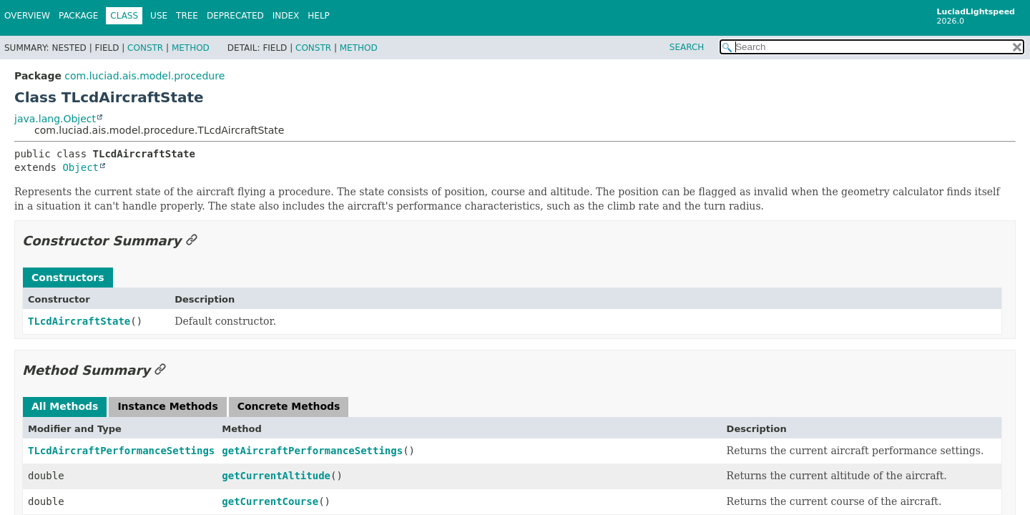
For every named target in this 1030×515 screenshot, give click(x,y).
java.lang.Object (55, 118)
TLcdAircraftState (79, 321)
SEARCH (687, 47)
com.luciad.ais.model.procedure (144, 76)
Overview (27, 16)
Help (319, 16)
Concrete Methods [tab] (288, 406)
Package (78, 16)
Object (80, 167)
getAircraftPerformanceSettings (312, 450)
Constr (145, 48)
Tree (187, 16)
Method (191, 48)
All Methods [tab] (64, 406)
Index (286, 16)
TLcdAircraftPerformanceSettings (121, 450)
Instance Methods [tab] (167, 406)
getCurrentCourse (270, 501)
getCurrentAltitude (276, 475)
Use (158, 16)
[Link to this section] (191, 240)
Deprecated (235, 16)
